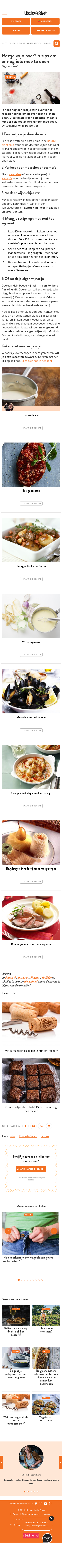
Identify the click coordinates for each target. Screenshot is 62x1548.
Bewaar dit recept (31, 428)
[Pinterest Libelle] (50, 1503)
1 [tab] (24, 1491)
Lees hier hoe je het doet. (37, 361)
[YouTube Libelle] (45, 1503)
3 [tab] (31, 1491)
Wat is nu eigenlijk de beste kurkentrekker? (31, 1051)
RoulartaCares (28, 1136)
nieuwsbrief (30, 981)
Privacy (15, 1514)
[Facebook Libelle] (35, 1503)
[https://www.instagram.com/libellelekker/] (40, 1503)
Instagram (23, 977)
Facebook (10, 977)
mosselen (15, 174)
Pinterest (35, 977)
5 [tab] (37, 1491)
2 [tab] (28, 1491)
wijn (12, 1136)
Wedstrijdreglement (18, 1525)
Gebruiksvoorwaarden (31, 1514)
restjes (45, 1136)
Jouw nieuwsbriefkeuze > (31, 1169)
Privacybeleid (31, 1179)
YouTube (47, 977)
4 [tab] (34, 1491)
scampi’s (7, 178)
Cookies (47, 1514)
